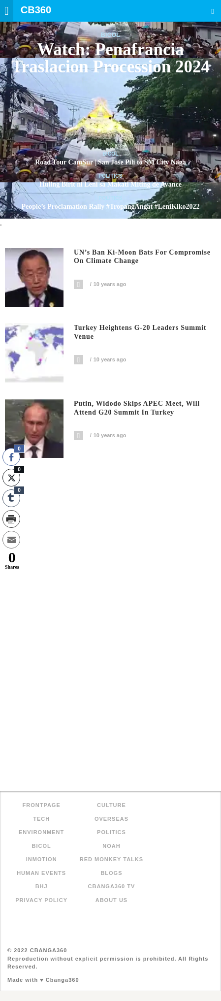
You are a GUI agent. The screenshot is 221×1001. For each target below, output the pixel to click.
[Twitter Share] (11, 477)
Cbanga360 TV (111, 886)
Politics (110, 176)
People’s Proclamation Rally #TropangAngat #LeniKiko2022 (111, 206)
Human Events (41, 873)
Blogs (111, 873)
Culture (111, 805)
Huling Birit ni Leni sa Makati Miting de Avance (110, 184)
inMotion (41, 859)
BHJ (41, 886)
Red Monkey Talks (111, 859)
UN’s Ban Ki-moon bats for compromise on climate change (142, 257)
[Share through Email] (11, 540)
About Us (111, 900)
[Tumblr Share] (11, 498)
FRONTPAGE (42, 805)
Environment (41, 832)
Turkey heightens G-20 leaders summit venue (140, 332)
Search (212, 11)
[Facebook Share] (11, 457)
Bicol (110, 35)
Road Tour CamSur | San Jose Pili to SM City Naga (110, 162)
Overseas (111, 819)
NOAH (111, 846)
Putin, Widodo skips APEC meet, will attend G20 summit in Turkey (137, 408)
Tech (41, 819)
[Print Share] (11, 519)
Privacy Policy (41, 900)
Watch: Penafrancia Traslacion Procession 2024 (110, 58)
